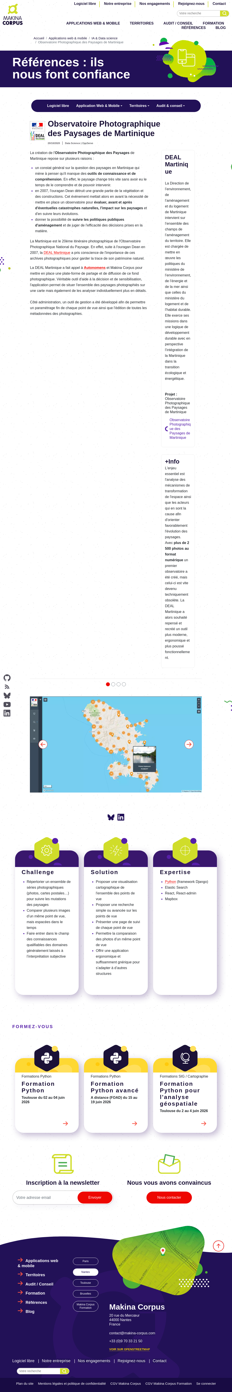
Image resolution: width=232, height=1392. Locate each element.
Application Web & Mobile (97, 106)
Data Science (72, 143)
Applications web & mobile (93, 23)
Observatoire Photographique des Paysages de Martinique (180, 428)
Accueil (38, 38)
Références (193, 28)
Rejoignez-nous (191, 4)
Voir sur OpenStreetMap (129, 1349)
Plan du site (24, 1383)
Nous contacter (169, 1197)
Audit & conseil (169, 106)
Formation (213, 23)
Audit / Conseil (178, 23)
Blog (221, 28)
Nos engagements (155, 4)
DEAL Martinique (57, 253)
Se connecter (206, 1383)
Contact (219, 4)
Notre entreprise (118, 4)
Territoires (142, 23)
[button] (43, 744)
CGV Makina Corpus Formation (168, 1383)
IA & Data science (104, 38)
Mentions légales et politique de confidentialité (72, 1383)
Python (170, 882)
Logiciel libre (85, 4)
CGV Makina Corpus (125, 1383)
